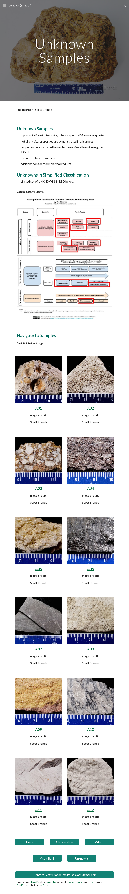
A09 (38, 729)
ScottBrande (23, 885)
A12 (90, 810)
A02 (90, 408)
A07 (38, 649)
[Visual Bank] (47, 858)
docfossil (44, 885)
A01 (38, 408)
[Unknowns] (81, 858)
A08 (90, 649)
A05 (38, 569)
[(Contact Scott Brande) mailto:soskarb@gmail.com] (64, 874)
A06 (90, 569)
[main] (64, 50)
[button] (4, 5)
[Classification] (64, 842)
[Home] (29, 842)
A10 (90, 729)
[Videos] (99, 842)
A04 (90, 488)
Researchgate (75, 882)
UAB (92, 882)
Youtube (51, 882)
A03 (38, 488)
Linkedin (34, 882)
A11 (38, 810)
